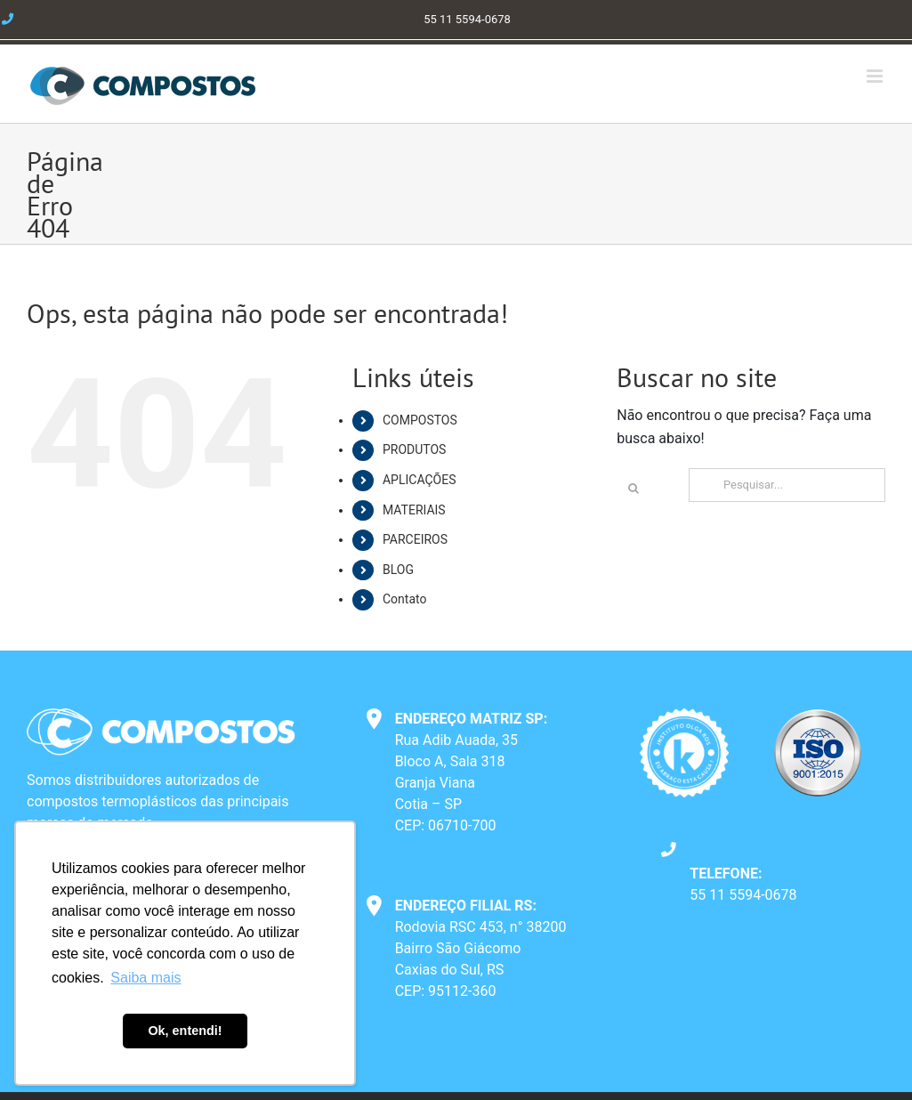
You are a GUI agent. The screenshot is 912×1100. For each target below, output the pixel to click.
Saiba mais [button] (145, 977)
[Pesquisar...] (787, 485)
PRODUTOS (414, 449)
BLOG (398, 569)
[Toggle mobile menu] (876, 76)
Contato (404, 599)
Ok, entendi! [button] (185, 1030)
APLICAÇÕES (419, 480)
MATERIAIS (414, 510)
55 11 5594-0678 (743, 894)
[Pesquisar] (633, 489)
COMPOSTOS (420, 420)
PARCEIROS (415, 539)
